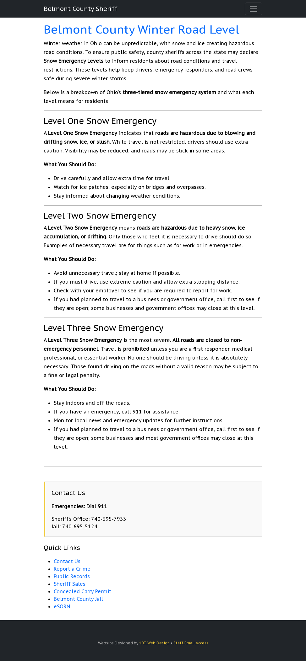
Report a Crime (72, 569)
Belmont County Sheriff (80, 9)
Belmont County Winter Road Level (141, 29)
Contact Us (67, 561)
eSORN (62, 606)
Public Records (72, 576)
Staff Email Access (190, 643)
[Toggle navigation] (253, 9)
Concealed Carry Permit (82, 591)
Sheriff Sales (69, 584)
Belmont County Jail (78, 599)
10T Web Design (154, 643)
